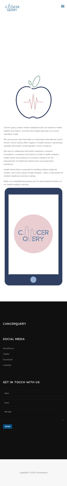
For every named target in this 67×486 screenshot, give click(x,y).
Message (33, 415)
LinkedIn (7, 365)
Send (7, 427)
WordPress (8, 348)
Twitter (6, 354)
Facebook (8, 359)
